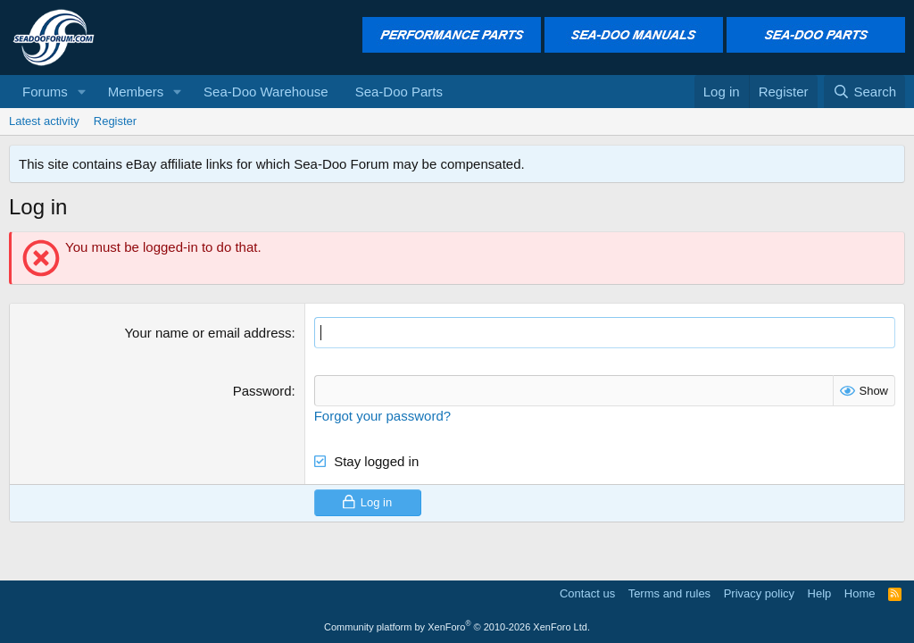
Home (860, 593)
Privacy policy (759, 593)
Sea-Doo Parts (399, 91)
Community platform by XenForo (457, 627)
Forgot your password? (382, 415)
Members (136, 91)
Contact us (587, 593)
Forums (45, 91)
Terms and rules (669, 593)
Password (262, 390)
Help (820, 593)
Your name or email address (207, 332)
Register (115, 121)
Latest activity (44, 121)
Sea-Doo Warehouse (266, 91)
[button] (82, 91)
